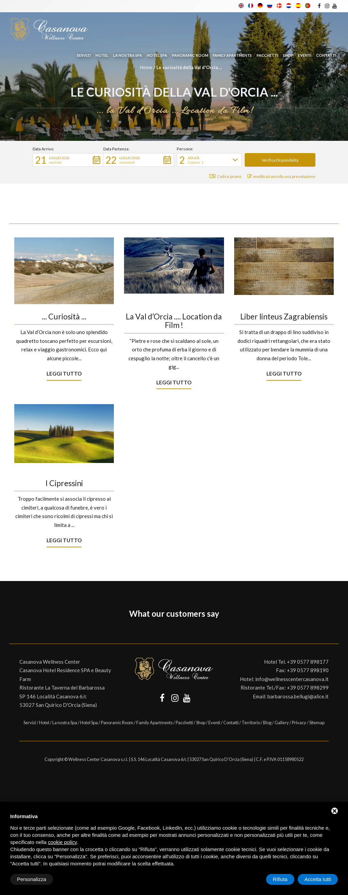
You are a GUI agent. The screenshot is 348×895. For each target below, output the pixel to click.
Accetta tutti (317, 879)
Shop (288, 55)
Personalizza (31, 879)
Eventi (304, 55)
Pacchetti (267, 55)
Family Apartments (232, 55)
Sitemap (317, 722)
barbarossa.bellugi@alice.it (298, 696)
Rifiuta (280, 879)
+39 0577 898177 (308, 662)
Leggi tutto (64, 373)
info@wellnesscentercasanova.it (292, 679)
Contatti (326, 55)
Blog (267, 722)
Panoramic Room (190, 55)
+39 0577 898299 (308, 687)
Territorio (251, 722)
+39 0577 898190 (308, 670)
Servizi (84, 55)
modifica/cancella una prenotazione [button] (281, 176)
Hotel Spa (157, 55)
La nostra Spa (127, 55)
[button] (68, 160)
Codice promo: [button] (225, 176)
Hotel (101, 55)
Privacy (299, 722)
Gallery (282, 722)
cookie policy (62, 842)
